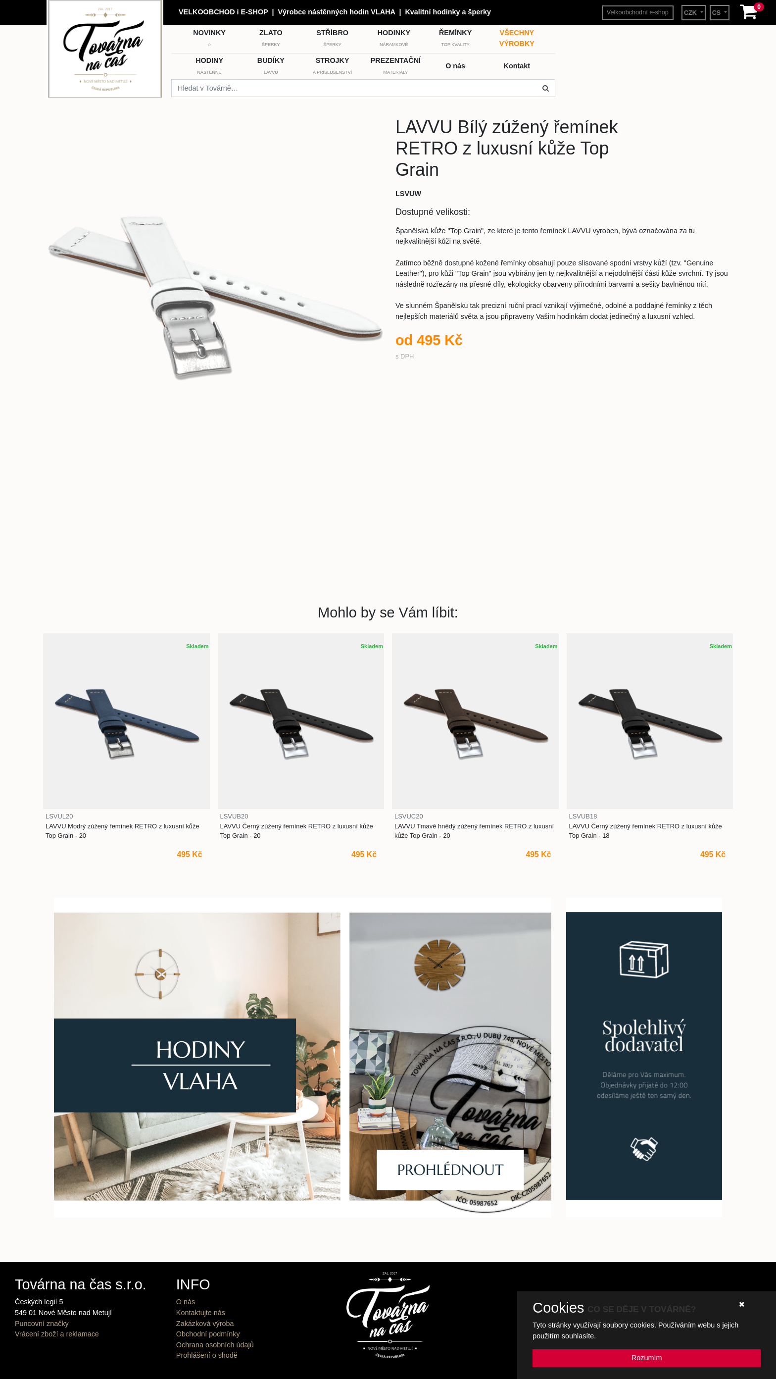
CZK (691, 12)
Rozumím (646, 1358)
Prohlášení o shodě (207, 1355)
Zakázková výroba (205, 1324)
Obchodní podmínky (208, 1334)
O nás (185, 1302)
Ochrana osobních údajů (215, 1345)
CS (717, 12)
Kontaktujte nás (200, 1313)
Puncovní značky (42, 1324)
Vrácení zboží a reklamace (57, 1334)
